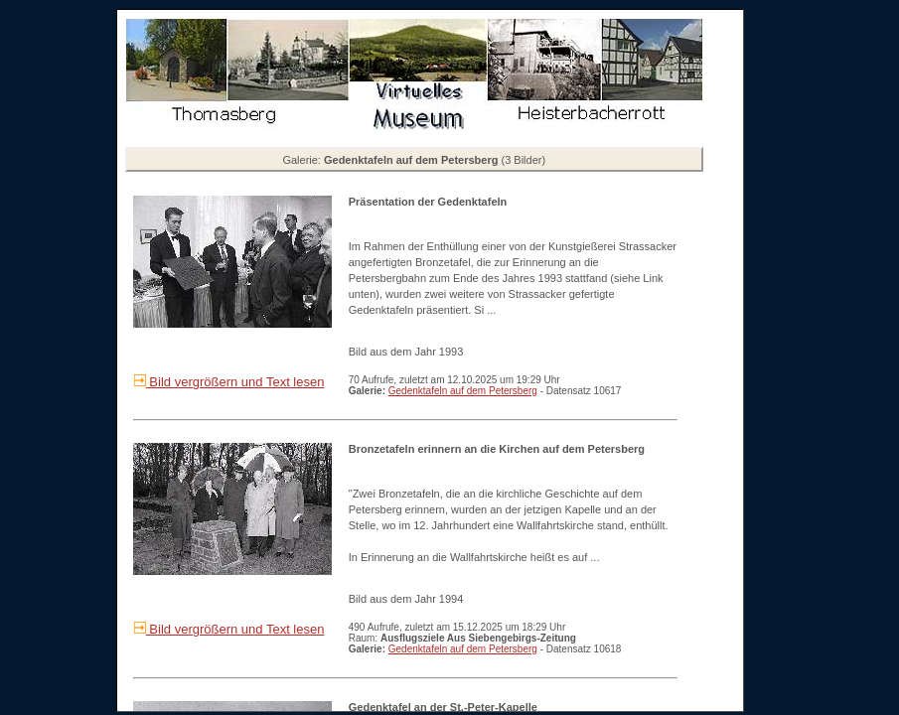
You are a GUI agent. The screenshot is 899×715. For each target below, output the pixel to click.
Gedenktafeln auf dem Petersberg (462, 390)
